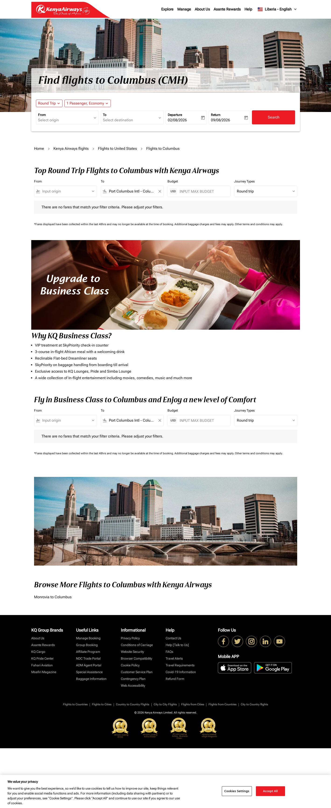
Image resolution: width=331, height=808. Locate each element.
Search (273, 117)
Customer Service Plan (137, 672)
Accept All (270, 791)
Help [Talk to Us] (177, 645)
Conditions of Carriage (137, 645)
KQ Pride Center (42, 658)
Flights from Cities (192, 704)
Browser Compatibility (136, 658)
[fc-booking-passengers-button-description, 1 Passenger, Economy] (85, 103)
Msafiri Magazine (43, 672)
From (42, 115)
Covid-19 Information (181, 672)
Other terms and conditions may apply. (259, 224)
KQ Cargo (38, 652)
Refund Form (175, 679)
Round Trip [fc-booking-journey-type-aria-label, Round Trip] (47, 103)
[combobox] (65, 120)
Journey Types (244, 181)
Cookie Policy (130, 665)
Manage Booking (88, 638)
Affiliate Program (88, 652)
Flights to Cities (101, 704)
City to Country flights (254, 704)
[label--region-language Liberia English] (277, 9)
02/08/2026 (177, 120)
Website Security (132, 652)
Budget (172, 181)
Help (248, 9)
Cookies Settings (236, 791)
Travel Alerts (174, 658)
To (104, 115)
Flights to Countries (75, 704)
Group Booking (87, 645)
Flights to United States (117, 148)
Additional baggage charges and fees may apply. (204, 224)
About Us (202, 9)
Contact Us (173, 638)
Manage (184, 9)
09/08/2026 (220, 120)
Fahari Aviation (42, 665)
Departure (175, 115)
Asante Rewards (227, 9)
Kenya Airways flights (71, 148)
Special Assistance (89, 672)
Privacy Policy (130, 638)
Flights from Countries (223, 704)
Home (39, 148)
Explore (167, 9)
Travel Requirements (180, 665)
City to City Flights (165, 704)
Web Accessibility (133, 685)
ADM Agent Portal (88, 665)
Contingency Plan (133, 679)
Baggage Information (91, 679)
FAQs (169, 652)
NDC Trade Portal (88, 658)
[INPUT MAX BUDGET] (202, 191)
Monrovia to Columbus (53, 597)
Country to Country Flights (132, 704)
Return (215, 115)
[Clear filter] (160, 191)
